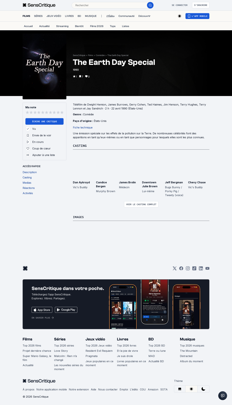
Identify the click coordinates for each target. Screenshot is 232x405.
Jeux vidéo (95, 339)
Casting (80, 146)
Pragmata (91, 355)
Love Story (61, 350)
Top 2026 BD (156, 345)
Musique (187, 339)
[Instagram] (188, 269)
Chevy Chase (197, 182)
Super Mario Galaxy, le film (37, 357)
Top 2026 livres (126, 345)
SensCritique (79, 55)
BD (151, 339)
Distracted (186, 355)
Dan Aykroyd (81, 182)
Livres (122, 339)
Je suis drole (125, 355)
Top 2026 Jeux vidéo (99, 345)
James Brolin (127, 182)
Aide (93, 389)
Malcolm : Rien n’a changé (65, 357)
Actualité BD (156, 361)
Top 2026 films (32, 345)
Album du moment (191, 361)
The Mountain (188, 350)
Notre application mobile (51, 389)
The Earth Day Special (117, 55)
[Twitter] (175, 269)
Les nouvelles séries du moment (68, 367)
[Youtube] (207, 269)
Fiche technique (83, 127)
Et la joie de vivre (127, 350)
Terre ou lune (157, 350)
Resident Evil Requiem (99, 350)
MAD (151, 355)
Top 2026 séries (64, 345)
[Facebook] (181, 269)
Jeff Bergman (174, 182)
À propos (28, 389)
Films (90, 55)
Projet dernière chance (37, 350)
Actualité (28, 365)
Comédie (100, 55)
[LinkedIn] (201, 269)
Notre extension (79, 389)
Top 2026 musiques (192, 345)
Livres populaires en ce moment (131, 363)
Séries (60, 339)
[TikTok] (194, 269)
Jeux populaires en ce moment (99, 363)
